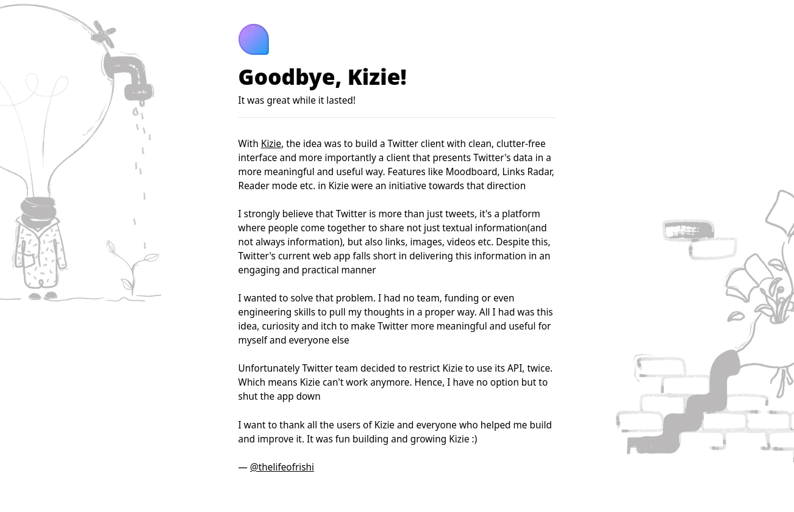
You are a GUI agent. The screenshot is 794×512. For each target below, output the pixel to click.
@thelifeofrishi (282, 467)
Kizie (271, 143)
